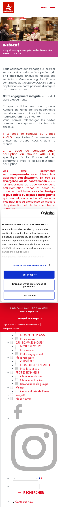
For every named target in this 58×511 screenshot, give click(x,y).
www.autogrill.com (29, 311)
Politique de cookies (11, 328)
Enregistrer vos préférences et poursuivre (29, 285)
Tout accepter (29, 274)
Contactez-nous (24, 502)
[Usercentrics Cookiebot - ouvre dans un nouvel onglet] (41, 213)
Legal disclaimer (9, 324)
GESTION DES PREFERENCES (29, 265)
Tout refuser (29, 295)
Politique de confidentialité (28, 324)
